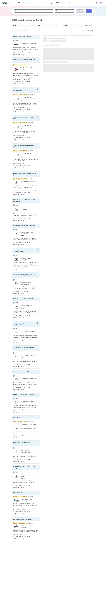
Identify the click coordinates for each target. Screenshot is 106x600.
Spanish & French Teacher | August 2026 (23, 394)
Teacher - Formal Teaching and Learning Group (23, 146)
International (38, 3)
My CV (18, 3)
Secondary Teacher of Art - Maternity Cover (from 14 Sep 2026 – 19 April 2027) (24, 275)
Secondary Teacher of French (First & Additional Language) (22, 250)
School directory (27, 3)
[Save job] (37, 36)
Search (89, 11)
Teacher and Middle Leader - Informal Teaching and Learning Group (25, 90)
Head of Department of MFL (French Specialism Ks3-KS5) (22, 443)
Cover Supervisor (17, 492)
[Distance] (80, 11)
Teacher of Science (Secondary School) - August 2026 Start (23, 323)
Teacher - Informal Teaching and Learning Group (23, 118)
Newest (22, 30)
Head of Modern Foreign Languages (22, 36)
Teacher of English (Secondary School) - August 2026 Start (23, 348)
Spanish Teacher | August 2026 (21, 371)
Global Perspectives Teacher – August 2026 (24, 225)
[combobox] (33, 11)
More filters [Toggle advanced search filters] (88, 25)
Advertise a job (49, 3)
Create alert (85, 30)
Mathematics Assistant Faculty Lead (22, 519)
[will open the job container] (25, 47)
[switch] (92, 30)
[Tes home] (7, 2)
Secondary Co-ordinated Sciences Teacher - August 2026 (24, 200)
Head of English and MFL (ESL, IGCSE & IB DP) (24, 60)
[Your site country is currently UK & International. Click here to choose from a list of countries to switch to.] (102, 2)
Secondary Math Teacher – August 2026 (23, 298)
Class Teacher (16, 417)
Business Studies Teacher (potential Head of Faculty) (24, 174)
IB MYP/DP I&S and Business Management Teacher (24, 467)
